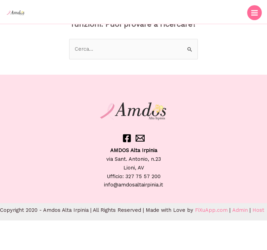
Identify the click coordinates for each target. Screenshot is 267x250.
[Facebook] (126, 138)
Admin (240, 210)
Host (258, 210)
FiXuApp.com (211, 210)
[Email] (140, 138)
